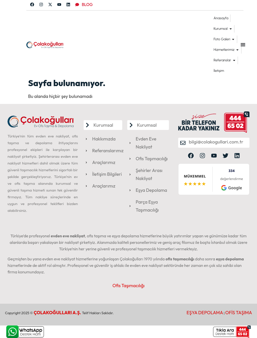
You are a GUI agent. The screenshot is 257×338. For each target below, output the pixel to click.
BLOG (87, 4)
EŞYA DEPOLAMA (204, 312)
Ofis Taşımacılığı (128, 285)
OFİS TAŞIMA (238, 312)
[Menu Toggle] (242, 44)
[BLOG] (77, 5)
